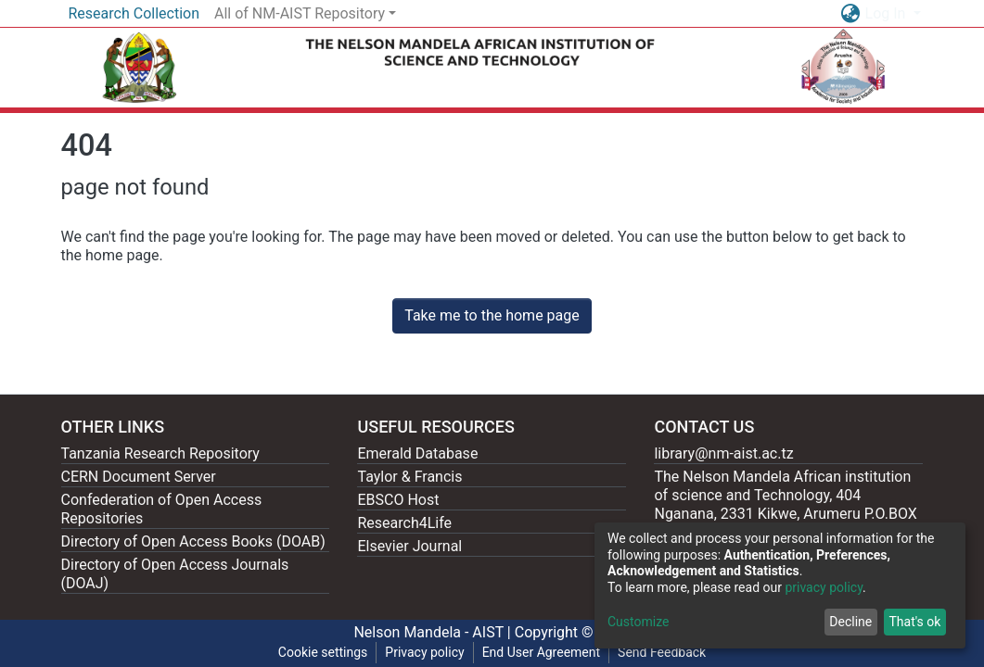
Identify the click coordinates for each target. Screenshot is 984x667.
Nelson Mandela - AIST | (433, 632)
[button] (851, 14)
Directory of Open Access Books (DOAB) (193, 541)
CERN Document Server (138, 476)
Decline (850, 621)
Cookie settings (323, 652)
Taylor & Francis (409, 476)
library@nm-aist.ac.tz (723, 453)
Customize (638, 621)
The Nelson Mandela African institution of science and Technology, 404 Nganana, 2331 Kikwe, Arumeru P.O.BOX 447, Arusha (785, 504)
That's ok (914, 621)
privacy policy (824, 587)
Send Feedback (662, 652)
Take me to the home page (492, 315)
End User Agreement (541, 652)
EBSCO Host (398, 500)
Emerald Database (417, 453)
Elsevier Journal (409, 546)
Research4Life (404, 523)
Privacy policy (424, 652)
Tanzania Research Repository (160, 453)
